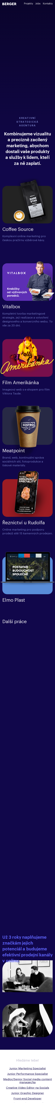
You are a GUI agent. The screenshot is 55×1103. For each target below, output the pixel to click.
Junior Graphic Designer (27, 1093)
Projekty (28, 3)
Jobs (37, 3)
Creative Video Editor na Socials (27, 1087)
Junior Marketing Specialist (27, 1068)
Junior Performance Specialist (27, 1073)
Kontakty (48, 3)
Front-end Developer (27, 1098)
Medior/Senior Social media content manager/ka (27, 1081)
